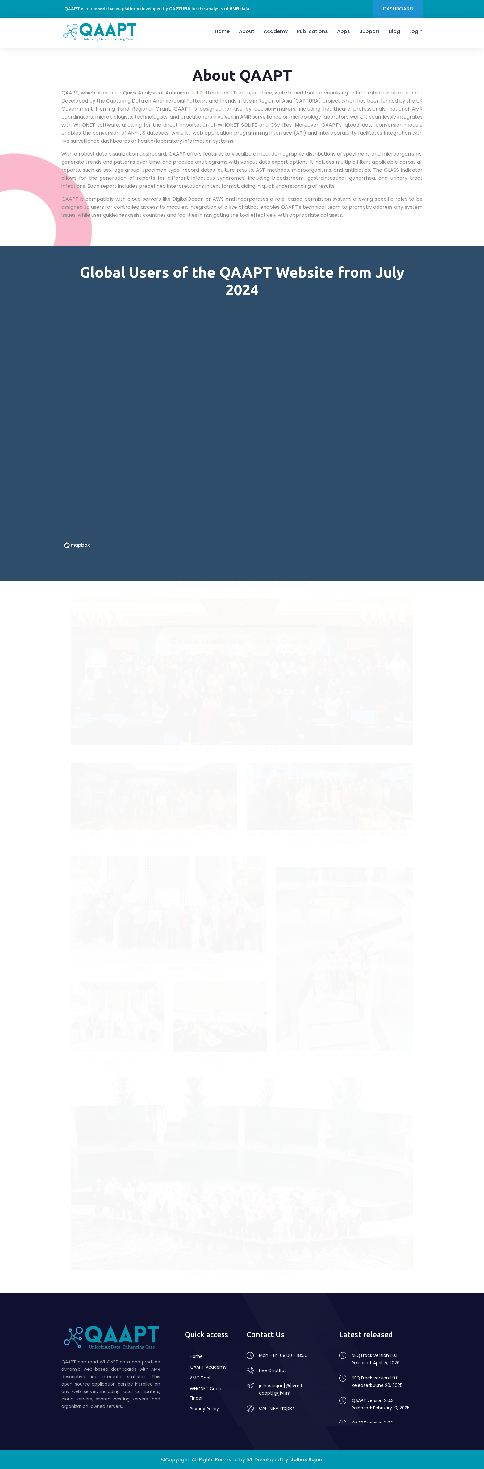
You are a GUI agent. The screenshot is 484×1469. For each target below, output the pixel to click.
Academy (276, 31)
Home (222, 31)
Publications (312, 31)
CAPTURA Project (277, 1408)
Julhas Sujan (306, 1459)
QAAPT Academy (208, 1367)
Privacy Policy (204, 1409)
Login (416, 31)
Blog (394, 31)
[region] (242, 427)
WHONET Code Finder (205, 1393)
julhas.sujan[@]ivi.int (280, 1386)
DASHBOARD (398, 8)
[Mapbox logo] (76, 545)
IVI (249, 1459)
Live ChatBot (272, 1370)
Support (369, 31)
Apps (343, 31)
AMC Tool (200, 1378)
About (246, 31)
